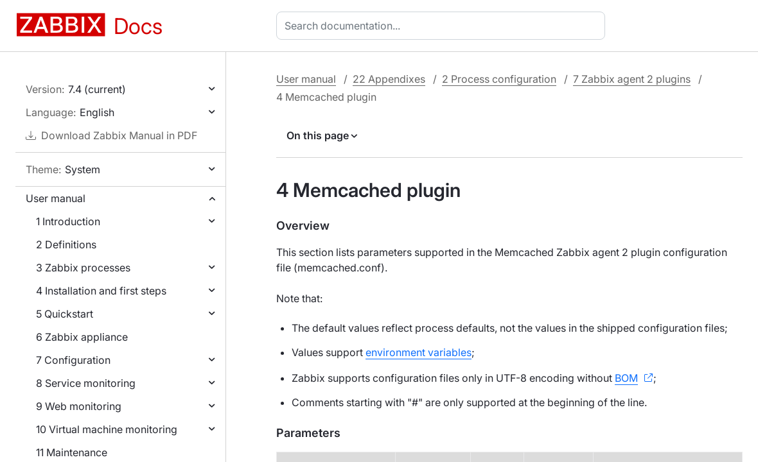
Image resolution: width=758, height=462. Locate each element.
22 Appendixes (389, 79)
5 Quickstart (64, 313)
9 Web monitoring (78, 406)
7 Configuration (73, 360)
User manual (55, 198)
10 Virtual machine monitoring (106, 429)
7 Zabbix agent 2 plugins (632, 79)
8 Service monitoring (86, 383)
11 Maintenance (71, 452)
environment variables (419, 352)
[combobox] (443, 25)
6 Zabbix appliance (82, 336)
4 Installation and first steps (101, 290)
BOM (626, 378)
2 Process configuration (499, 79)
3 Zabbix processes (83, 267)
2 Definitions (66, 244)
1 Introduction (68, 221)
